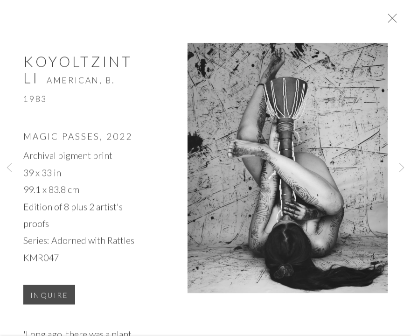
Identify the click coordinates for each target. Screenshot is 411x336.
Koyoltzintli (77, 74)
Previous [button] (9, 168)
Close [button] (399, 21)
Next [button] (401, 168)
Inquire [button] (49, 299)
